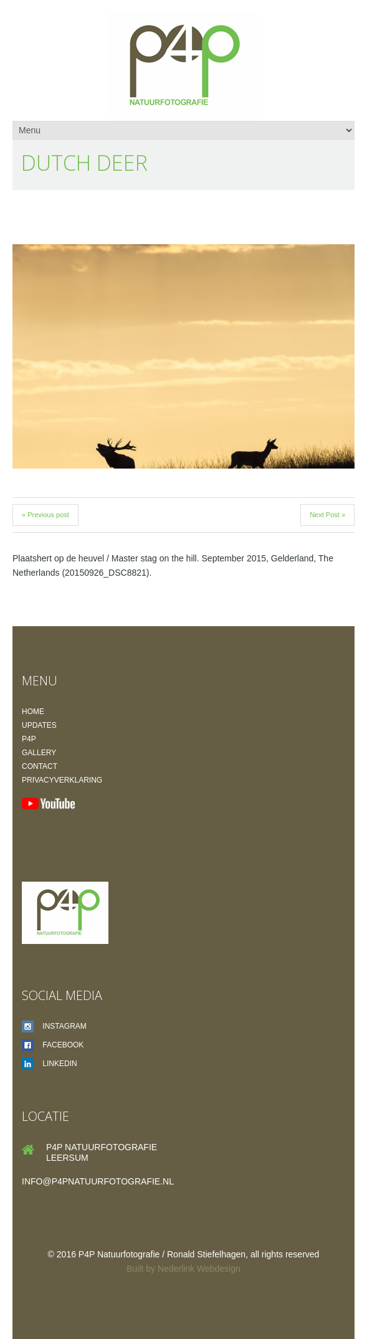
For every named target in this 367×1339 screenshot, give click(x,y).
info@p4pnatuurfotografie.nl (98, 1181)
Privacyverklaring (62, 780)
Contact (39, 766)
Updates (39, 725)
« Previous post (45, 514)
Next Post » (327, 514)
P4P (29, 739)
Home (33, 711)
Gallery (39, 752)
